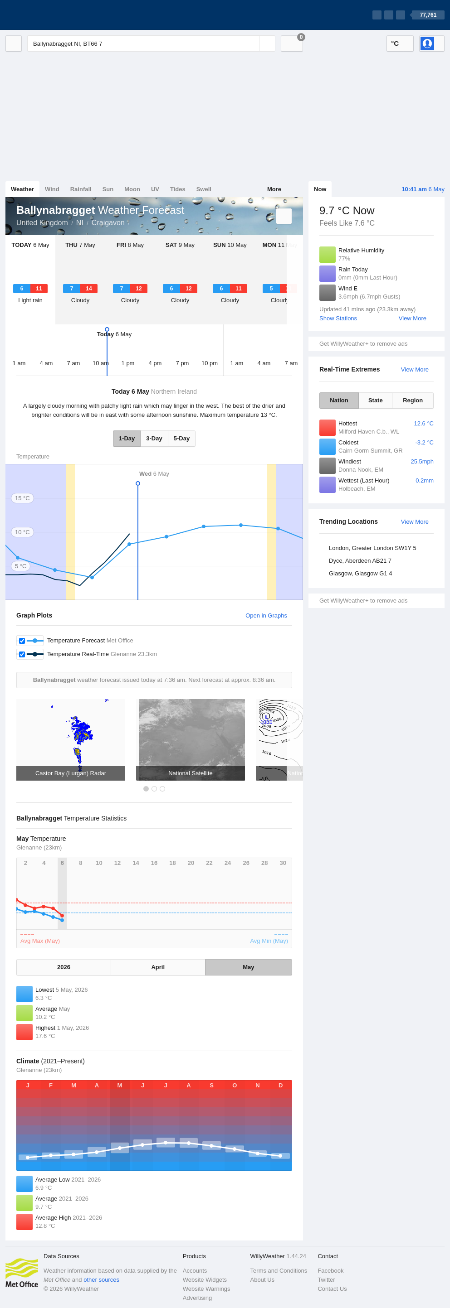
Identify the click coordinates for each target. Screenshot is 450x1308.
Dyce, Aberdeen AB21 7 (360, 560)
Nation (339, 400)
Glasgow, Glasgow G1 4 (360, 573)
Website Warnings (206, 1288)
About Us (262, 1279)
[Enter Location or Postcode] (151, 43)
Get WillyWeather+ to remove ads (363, 343)
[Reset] (251, 43)
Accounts (195, 1270)
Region (413, 400)
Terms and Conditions (279, 1270)
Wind (52, 189)
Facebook (330, 1270)
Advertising (197, 1297)
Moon (132, 189)
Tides (178, 189)
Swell (203, 189)
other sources (101, 1279)
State (375, 400)
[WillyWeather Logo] (48, 14)
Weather (22, 189)
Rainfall (81, 189)
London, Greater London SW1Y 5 (372, 548)
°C (395, 43)
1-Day (127, 438)
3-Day (154, 438)
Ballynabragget (134, 222)
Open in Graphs (266, 615)
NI (79, 223)
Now (320, 189)
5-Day (182, 438)
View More (412, 318)
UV (155, 189)
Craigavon (108, 223)
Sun (108, 189)
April (158, 967)
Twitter (326, 1279)
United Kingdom (42, 223)
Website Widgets (205, 1279)
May (248, 967)
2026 (63, 967)
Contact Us (332, 1288)
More (274, 189)
